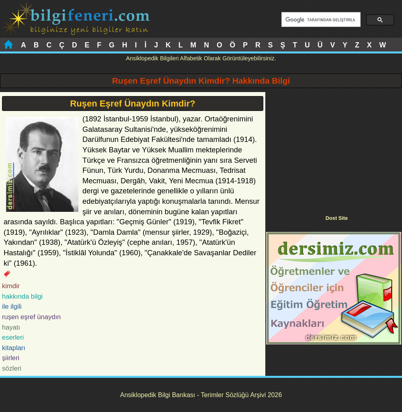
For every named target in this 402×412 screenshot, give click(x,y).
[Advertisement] (333, 148)
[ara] (320, 19)
